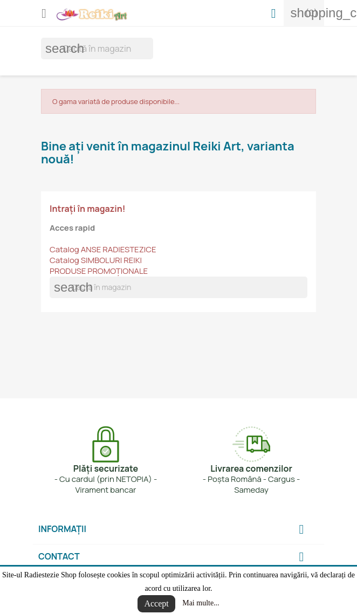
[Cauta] (97, 48)
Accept (156, 603)
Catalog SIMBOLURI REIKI (96, 260)
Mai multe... (200, 603)
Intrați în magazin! (88, 209)
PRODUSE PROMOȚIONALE (99, 271)
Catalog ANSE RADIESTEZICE (103, 249)
